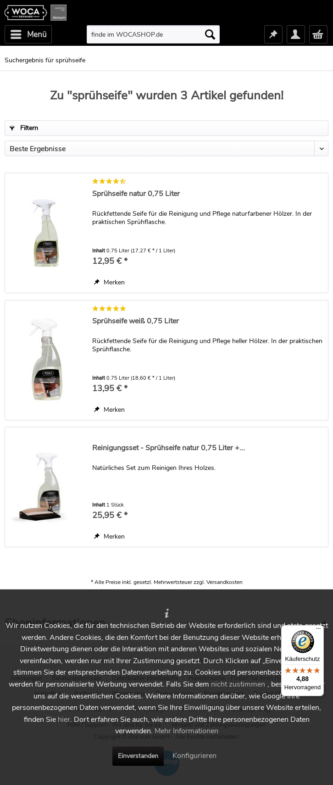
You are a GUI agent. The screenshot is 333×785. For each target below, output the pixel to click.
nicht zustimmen (238, 684)
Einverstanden (138, 756)
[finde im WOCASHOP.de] (153, 34)
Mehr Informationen (186, 731)
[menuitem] (28, 34)
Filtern (24, 128)
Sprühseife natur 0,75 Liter (136, 194)
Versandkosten (224, 582)
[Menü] (318, 630)
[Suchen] (210, 34)
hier (64, 719)
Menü (29, 33)
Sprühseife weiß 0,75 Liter (135, 321)
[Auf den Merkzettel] (109, 282)
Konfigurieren (194, 756)
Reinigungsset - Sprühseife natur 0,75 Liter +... (168, 448)
